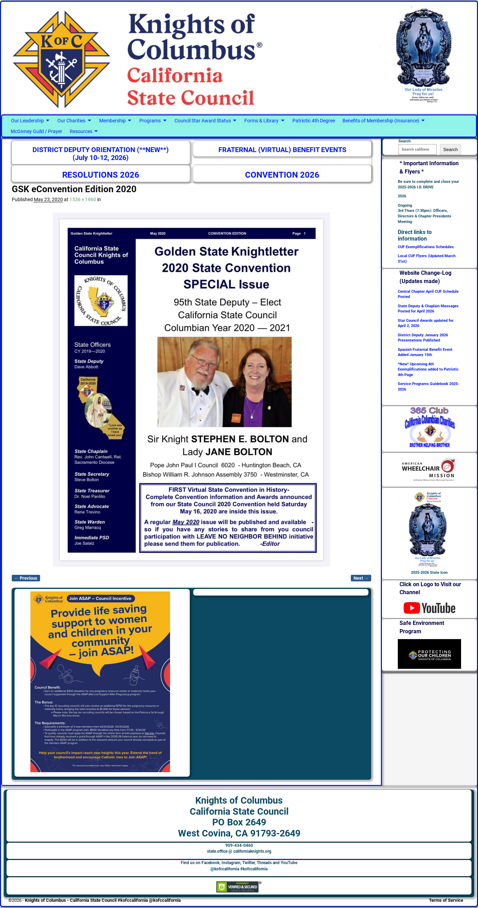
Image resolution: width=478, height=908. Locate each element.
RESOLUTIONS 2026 (100, 175)
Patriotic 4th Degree (313, 120)
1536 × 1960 (82, 199)
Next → (361, 578)
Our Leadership (27, 120)
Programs (150, 120)
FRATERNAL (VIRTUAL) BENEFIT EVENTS (282, 150)
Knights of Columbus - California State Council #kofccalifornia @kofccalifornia (103, 900)
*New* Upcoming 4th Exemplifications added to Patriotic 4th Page (428, 369)
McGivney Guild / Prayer (36, 131)
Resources (81, 131)
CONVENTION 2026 (282, 175)
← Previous (26, 578)
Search (450, 149)
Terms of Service (446, 900)
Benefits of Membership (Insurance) (381, 120)
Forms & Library (261, 120)
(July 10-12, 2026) (101, 158)
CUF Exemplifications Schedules (426, 247)
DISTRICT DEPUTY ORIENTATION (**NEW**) (100, 150)
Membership (112, 120)
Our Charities (71, 120)
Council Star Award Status (203, 120)
